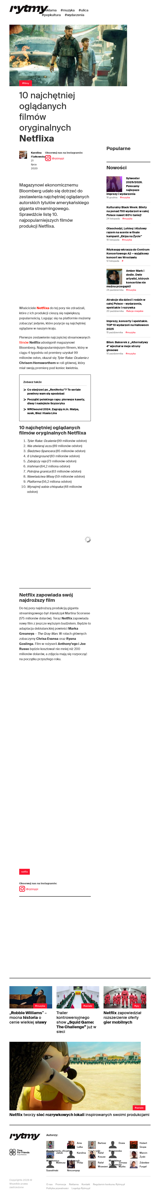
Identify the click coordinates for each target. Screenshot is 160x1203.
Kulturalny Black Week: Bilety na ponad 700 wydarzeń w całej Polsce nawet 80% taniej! (127, 211)
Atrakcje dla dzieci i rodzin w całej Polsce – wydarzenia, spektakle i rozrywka (125, 303)
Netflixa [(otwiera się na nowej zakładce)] (43, 308)
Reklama (74, 1184)
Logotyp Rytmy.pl (81, 1188)
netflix (24, 871)
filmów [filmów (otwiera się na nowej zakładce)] (24, 342)
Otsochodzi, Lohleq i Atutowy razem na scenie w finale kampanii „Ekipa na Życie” (126, 232)
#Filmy (25, 83)
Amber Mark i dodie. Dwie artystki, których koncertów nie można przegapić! (127, 278)
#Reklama (49, 10)
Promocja (60, 1184)
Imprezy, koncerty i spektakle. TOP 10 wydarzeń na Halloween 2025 (127, 325)
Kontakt (86, 1184)
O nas (49, 1184)
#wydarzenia (74, 15)
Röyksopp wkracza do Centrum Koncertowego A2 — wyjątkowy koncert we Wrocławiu (127, 253)
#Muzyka (68, 10)
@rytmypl (54, 158)
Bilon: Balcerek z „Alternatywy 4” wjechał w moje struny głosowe (127, 346)
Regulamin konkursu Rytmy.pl (109, 1184)
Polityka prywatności (57, 1188)
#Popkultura (51, 15)
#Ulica (83, 10)
